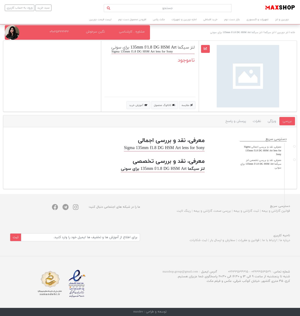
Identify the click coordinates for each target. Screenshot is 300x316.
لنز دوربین (282, 32)
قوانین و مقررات (248, 240)
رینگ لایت (184, 211)
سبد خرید (43, 8)
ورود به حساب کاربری (19, 8)
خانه (293, 32)
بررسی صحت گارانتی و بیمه (212, 211)
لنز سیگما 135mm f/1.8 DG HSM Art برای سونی (236, 32)
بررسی (287, 121)
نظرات (257, 121)
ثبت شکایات (198, 240)
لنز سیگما (269, 32)
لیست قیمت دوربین (100, 19)
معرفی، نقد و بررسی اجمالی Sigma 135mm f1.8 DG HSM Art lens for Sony (262, 150)
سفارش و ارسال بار (222, 240)
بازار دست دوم (232, 19)
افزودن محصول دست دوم (132, 19)
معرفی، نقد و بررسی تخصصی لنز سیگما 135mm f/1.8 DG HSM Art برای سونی (260, 164)
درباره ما (284, 240)
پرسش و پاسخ (235, 121)
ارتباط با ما (269, 240)
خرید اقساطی (210, 19)
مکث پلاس (159, 19)
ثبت (16, 237)
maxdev (138, 312)
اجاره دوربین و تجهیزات (184, 19)
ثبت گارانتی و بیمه (246, 211)
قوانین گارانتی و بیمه (276, 211)
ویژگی (272, 121)
